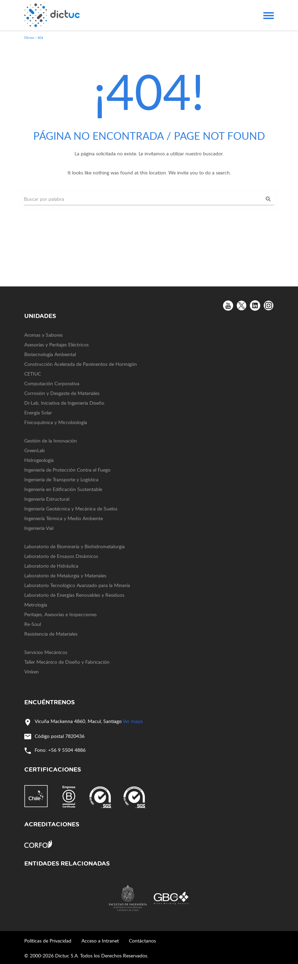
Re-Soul (32, 624)
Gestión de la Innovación (50, 440)
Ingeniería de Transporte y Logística (61, 479)
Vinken (31, 671)
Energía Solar (38, 412)
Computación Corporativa (51, 383)
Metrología (35, 604)
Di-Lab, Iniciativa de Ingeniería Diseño (64, 402)
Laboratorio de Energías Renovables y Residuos (74, 595)
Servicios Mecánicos (45, 652)
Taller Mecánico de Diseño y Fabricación (66, 662)
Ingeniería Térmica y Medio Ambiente (63, 518)
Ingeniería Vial (38, 528)
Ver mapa (133, 721)
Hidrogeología (39, 460)
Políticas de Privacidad (47, 940)
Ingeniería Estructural (46, 499)
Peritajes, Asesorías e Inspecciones (60, 614)
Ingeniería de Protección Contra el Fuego (67, 469)
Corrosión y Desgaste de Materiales (61, 393)
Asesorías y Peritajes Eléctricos (56, 344)
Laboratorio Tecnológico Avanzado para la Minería (77, 585)
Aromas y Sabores (43, 335)
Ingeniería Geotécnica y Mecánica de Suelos (70, 508)
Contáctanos (142, 940)
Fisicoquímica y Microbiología (55, 422)
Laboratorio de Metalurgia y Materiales (65, 575)
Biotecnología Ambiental (50, 354)
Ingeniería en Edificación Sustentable (63, 489)
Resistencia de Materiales (51, 633)
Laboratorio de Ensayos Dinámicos (61, 556)
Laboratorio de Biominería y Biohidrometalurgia (74, 546)
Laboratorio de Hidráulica (51, 565)
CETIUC (32, 373)
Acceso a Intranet (100, 940)
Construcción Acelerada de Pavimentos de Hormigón (80, 364)
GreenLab (34, 450)
